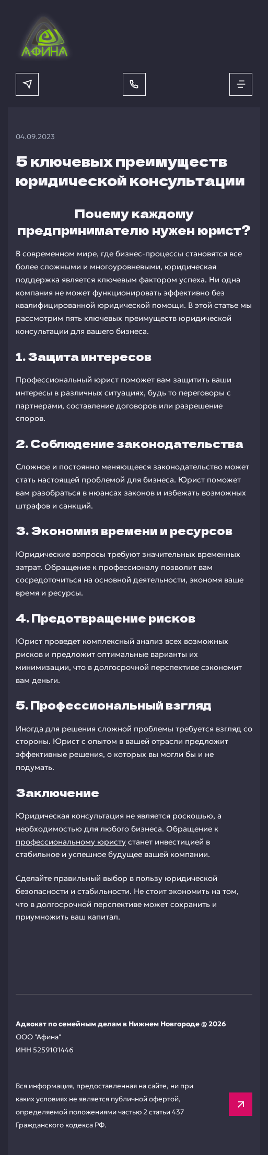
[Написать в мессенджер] (27, 84)
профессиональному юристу (71, 842)
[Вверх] (240, 1104)
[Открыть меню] (240, 84)
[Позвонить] (134, 84)
